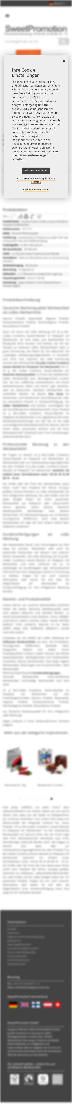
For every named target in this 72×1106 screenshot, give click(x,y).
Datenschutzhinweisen (26, 147)
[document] (36, 126)
